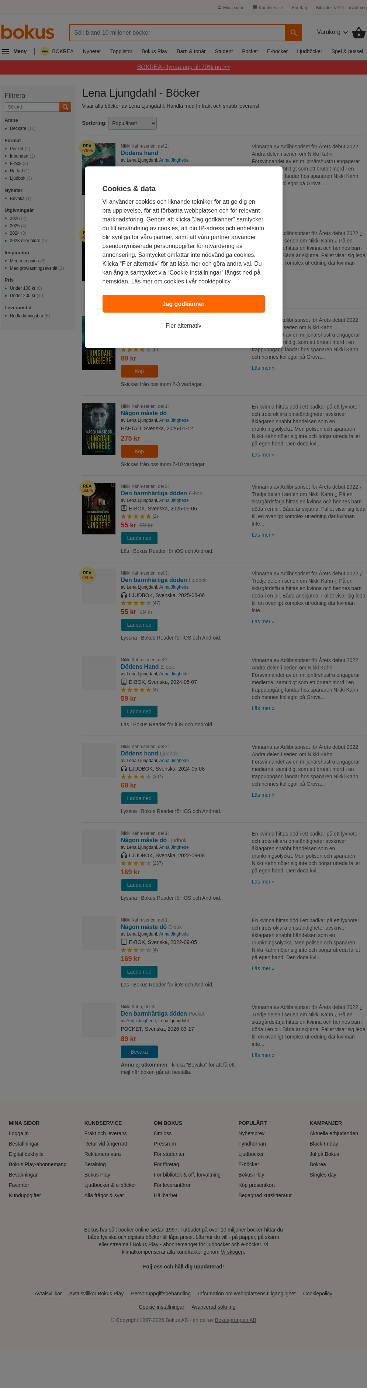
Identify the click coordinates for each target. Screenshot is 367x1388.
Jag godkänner (184, 304)
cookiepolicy (214, 281)
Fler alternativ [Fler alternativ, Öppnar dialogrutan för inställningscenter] (183, 326)
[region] (184, 257)
